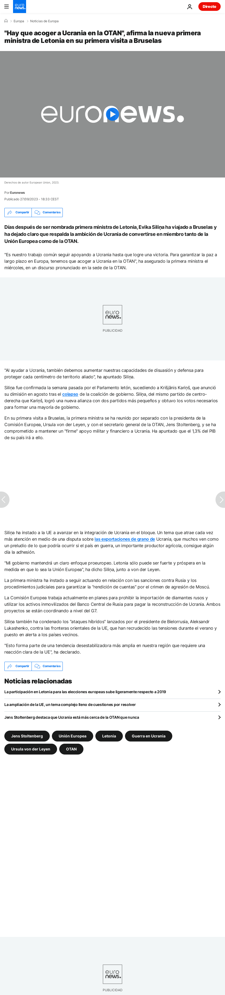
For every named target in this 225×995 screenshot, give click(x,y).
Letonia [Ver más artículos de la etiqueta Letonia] (109, 735)
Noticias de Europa (44, 21)
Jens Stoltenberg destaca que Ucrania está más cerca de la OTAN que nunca (71, 717)
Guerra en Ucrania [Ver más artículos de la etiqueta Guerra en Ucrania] (148, 735)
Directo (209, 6)
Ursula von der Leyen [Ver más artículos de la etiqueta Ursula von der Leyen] (30, 748)
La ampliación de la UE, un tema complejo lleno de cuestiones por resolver (70, 704)
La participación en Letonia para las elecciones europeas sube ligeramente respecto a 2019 (85, 691)
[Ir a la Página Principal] (19, 6)
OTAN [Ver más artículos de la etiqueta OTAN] (71, 748)
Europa (19, 21)
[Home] (6, 21)
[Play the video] (112, 114)
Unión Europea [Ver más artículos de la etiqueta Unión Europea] (72, 735)
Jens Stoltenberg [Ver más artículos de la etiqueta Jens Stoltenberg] (27, 735)
